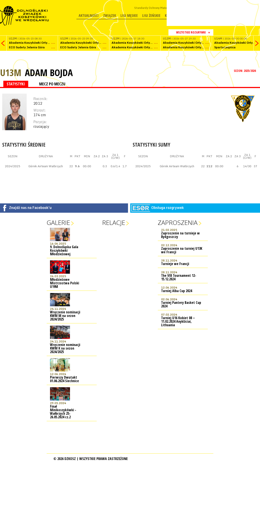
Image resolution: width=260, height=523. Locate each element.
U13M (10, 72)
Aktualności (89, 15)
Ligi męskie (129, 15)
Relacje (113, 222)
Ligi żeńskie (151, 15)
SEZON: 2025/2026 (245, 71)
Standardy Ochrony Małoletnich (155, 8)
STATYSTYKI (16, 84)
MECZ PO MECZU (52, 84)
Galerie (58, 222)
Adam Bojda (49, 72)
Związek (109, 15)
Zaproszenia (178, 222)
